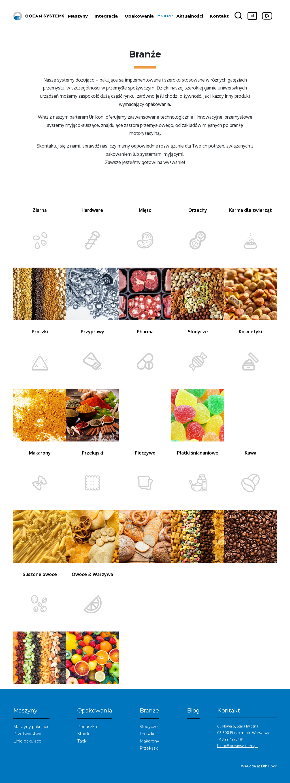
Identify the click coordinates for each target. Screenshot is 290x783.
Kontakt (219, 16)
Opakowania (139, 16)
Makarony (149, 741)
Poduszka (87, 726)
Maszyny (78, 16)
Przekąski (149, 748)
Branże (165, 15)
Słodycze (149, 726)
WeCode (248, 766)
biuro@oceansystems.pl (237, 745)
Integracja (106, 16)
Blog (193, 710)
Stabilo (84, 733)
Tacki (82, 741)
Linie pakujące (27, 741)
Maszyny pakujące (31, 726)
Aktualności (189, 16)
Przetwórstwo (27, 733)
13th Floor (269, 766)
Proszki (147, 733)
